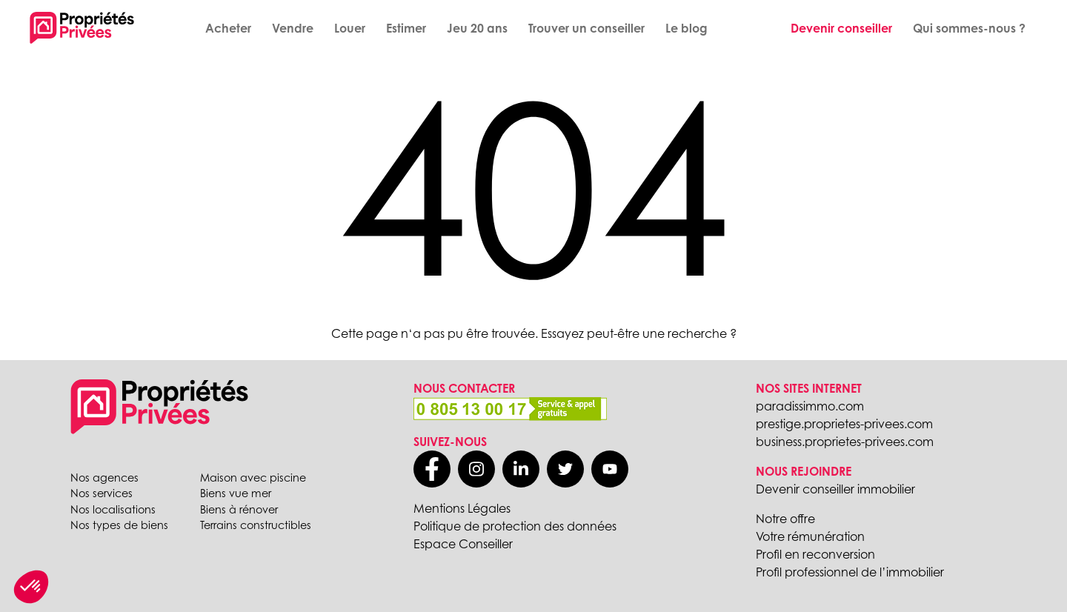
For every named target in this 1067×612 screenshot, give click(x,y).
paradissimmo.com (810, 406)
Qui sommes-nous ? (969, 28)
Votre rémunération (810, 536)
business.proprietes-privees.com (845, 441)
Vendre (292, 28)
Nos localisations (113, 509)
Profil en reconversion (815, 554)
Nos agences (104, 477)
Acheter (228, 28)
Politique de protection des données (514, 526)
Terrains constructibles (255, 525)
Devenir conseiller (841, 28)
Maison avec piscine (253, 477)
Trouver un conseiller (586, 28)
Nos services (101, 493)
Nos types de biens (119, 525)
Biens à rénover (239, 509)
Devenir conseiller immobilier (835, 489)
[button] (31, 587)
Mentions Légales (462, 508)
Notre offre (785, 518)
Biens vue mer (235, 493)
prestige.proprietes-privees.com (844, 423)
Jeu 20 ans (477, 28)
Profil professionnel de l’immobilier (850, 572)
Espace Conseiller (463, 543)
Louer (349, 28)
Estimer (406, 28)
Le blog (686, 28)
